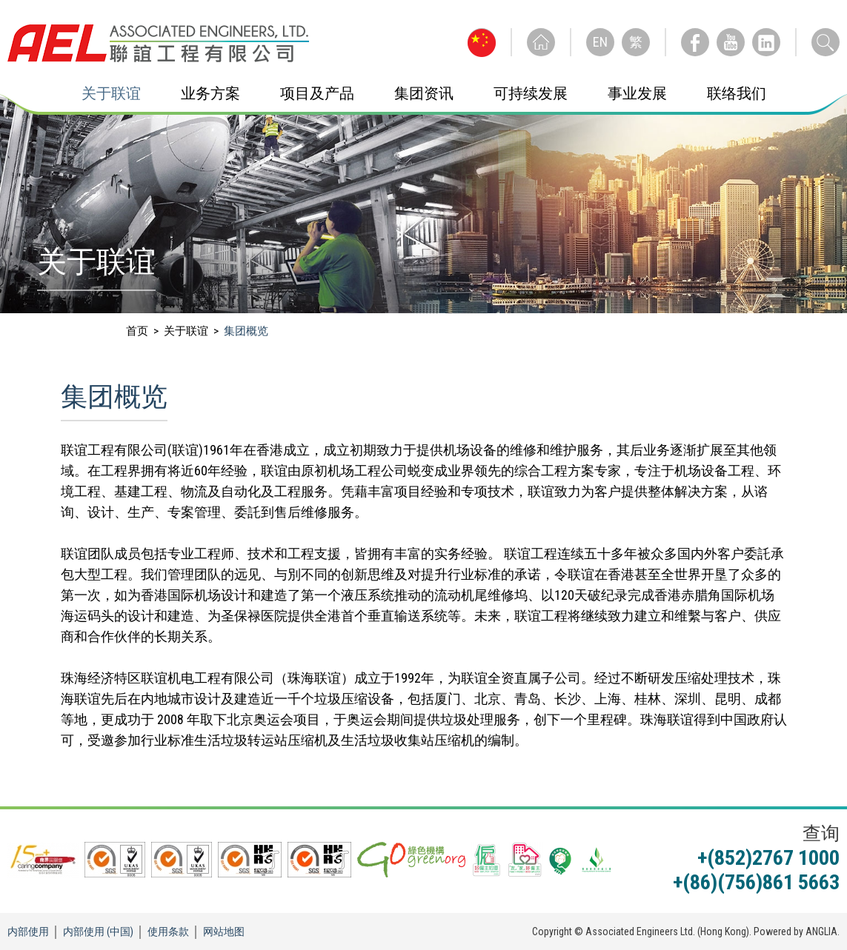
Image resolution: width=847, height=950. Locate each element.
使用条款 (168, 931)
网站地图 (224, 931)
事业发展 (637, 93)
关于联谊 (111, 93)
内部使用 (28, 931)
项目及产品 (317, 93)
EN (600, 42)
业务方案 (210, 93)
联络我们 (736, 93)
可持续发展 (531, 93)
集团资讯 (424, 93)
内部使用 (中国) (98, 931)
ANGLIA (821, 931)
